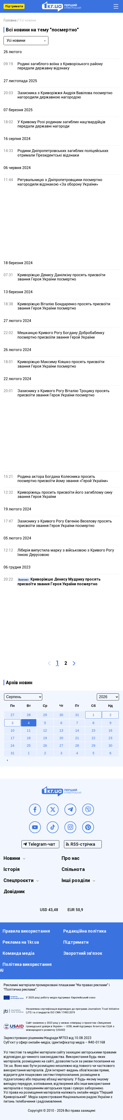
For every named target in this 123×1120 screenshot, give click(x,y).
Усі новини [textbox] (16, 40)
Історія (12, 869)
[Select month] (23, 696)
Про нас (71, 858)
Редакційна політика (84, 931)
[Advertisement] (61, 223)
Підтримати (14, 6)
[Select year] (108, 696)
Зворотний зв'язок (82, 953)
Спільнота (73, 869)
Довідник (14, 891)
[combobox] (26, 40)
